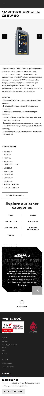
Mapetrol (22, 4)
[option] (22, 41)
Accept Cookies (13, 391)
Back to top (22, 304)
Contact (4, 354)
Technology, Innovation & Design (9, 346)
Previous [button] (4, 36)
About (4, 350)
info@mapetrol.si (7, 363)
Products (4, 341)
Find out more (7, 383)
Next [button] (39, 36)
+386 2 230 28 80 (8, 367)
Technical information (15, 195)
